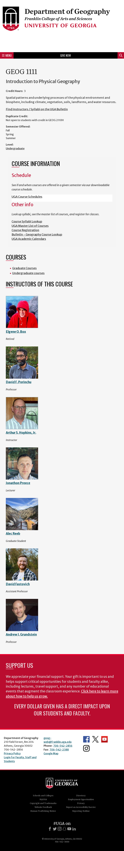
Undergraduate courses (28, 273)
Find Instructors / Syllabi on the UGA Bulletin (37, 109)
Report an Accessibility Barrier (81, 807)
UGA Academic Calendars (29, 239)
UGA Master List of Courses (30, 226)
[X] (55, 829)
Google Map (51, 753)
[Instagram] (60, 829)
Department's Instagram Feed (86, 748)
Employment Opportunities (81, 799)
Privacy (81, 803)
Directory (81, 795)
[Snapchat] (64, 829)
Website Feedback (43, 807)
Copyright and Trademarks (43, 803)
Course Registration (25, 230)
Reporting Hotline (81, 811)
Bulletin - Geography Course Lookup (37, 234)
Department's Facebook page (86, 739)
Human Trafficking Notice (43, 811)
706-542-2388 (59, 749)
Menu (7, 55)
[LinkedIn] (74, 829)
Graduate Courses (24, 268)
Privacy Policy (12, 753)
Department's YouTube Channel (104, 739)
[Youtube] (69, 829)
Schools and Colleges (43, 795)
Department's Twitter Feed (95, 739)
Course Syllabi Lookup (27, 221)
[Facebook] (50, 829)
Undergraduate (15, 148)
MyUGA (43, 799)
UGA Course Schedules (27, 197)
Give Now (65, 55)
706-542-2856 (62, 745)
